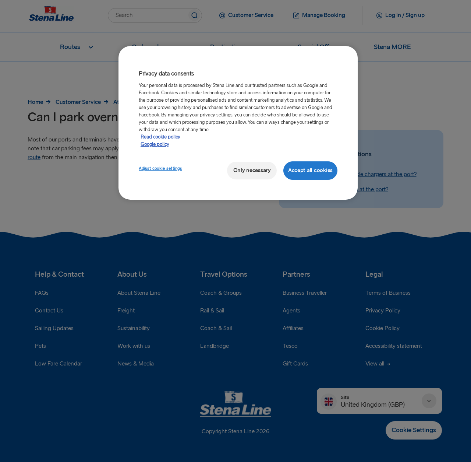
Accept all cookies (310, 170)
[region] (238, 123)
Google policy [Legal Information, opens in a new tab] (155, 144)
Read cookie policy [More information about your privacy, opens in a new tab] (160, 137)
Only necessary (252, 170)
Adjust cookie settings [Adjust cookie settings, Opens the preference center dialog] (160, 168)
